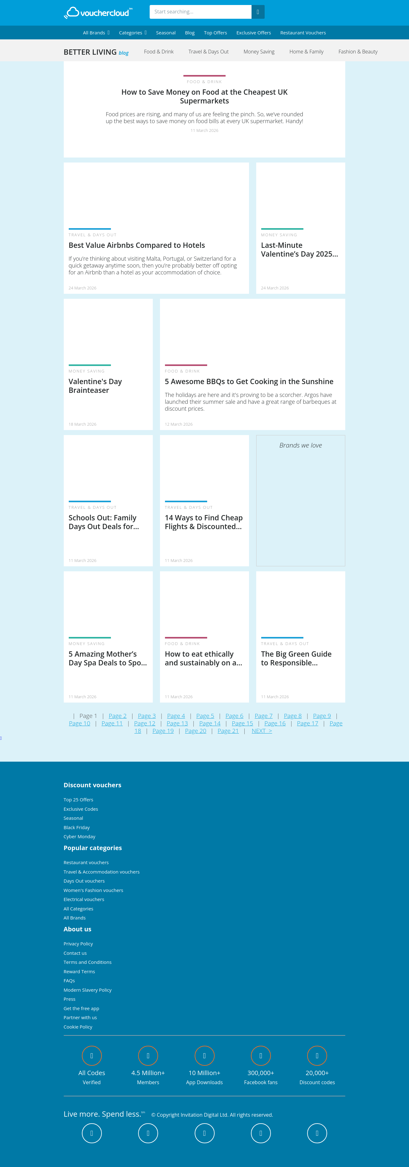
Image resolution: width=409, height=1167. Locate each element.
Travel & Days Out (208, 51)
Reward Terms (79, 971)
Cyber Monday (79, 836)
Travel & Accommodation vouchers (102, 872)
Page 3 (147, 716)
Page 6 (234, 716)
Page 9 (322, 716)
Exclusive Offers (254, 32)
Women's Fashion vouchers (93, 890)
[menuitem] (96, 32)
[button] (96, 32)
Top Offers (215, 32)
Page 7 (263, 716)
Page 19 (163, 731)
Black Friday (77, 827)
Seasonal (166, 32)
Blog (190, 32)
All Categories (78, 908)
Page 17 (307, 723)
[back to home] (98, 13)
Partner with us (80, 1017)
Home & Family (307, 51)
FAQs (69, 980)
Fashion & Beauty (357, 51)
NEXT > (262, 731)
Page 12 (144, 723)
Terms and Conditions (88, 962)
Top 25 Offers (78, 799)
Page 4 (176, 716)
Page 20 (195, 731)
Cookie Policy (78, 1027)
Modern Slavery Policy (88, 990)
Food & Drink (158, 51)
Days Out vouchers (84, 881)
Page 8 (293, 716)
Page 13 (177, 723)
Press (70, 999)
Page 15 (242, 723)
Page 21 (228, 731)
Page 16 (275, 723)
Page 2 (118, 716)
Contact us (75, 953)
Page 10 (79, 723)
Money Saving (259, 51)
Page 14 (210, 723)
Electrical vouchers (84, 899)
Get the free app (81, 1008)
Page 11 (112, 723)
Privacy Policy (78, 943)
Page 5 (205, 716)
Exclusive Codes (81, 809)
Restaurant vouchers (303, 32)
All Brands (75, 917)
